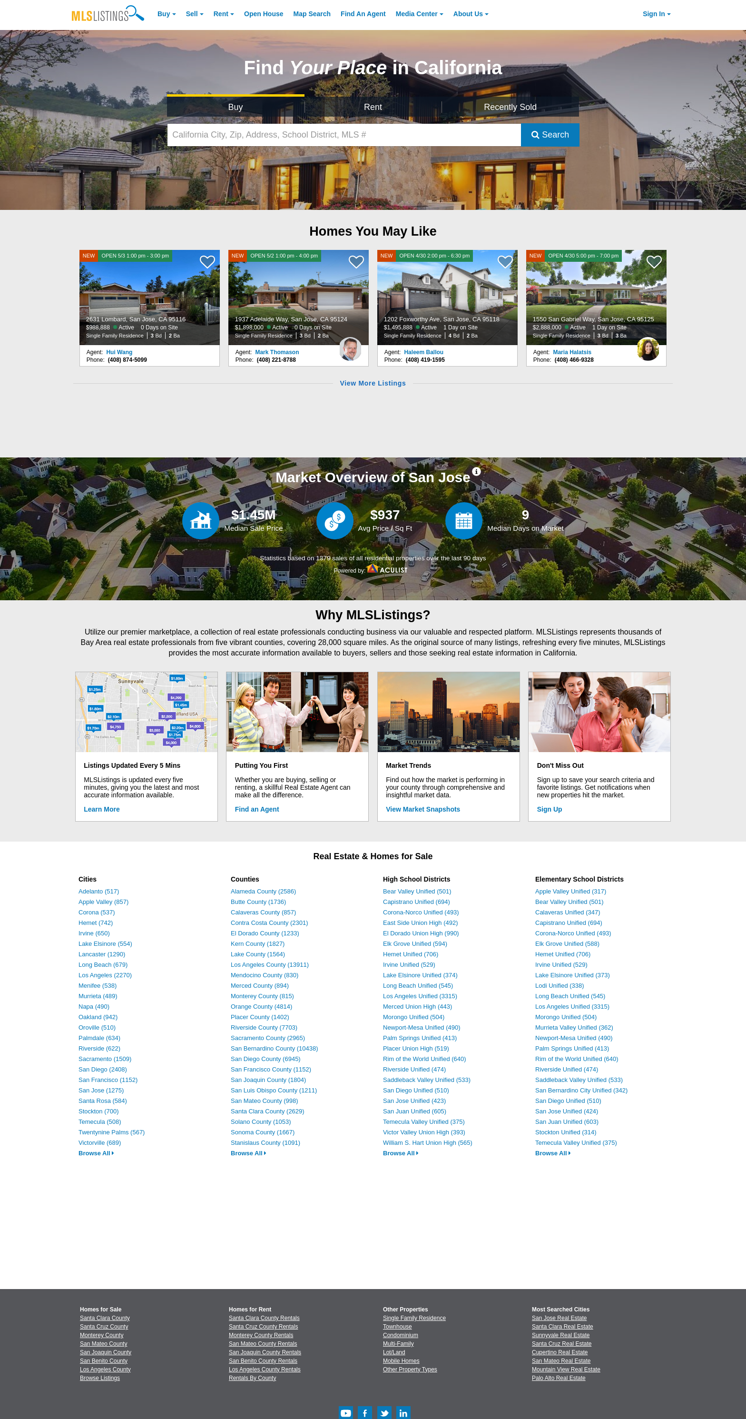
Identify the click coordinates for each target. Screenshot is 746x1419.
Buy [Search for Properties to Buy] (235, 107)
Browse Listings (100, 1378)
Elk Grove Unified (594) (415, 943)
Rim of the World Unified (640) (424, 1058)
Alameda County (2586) (263, 891)
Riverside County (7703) (264, 1027)
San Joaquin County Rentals (265, 1352)
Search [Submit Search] (550, 134)
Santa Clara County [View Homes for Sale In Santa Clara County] (105, 1318)
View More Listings (373, 383)
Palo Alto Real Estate (559, 1378)
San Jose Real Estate (559, 1318)
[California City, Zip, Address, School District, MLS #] (344, 135)
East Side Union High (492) (420, 922)
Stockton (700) (99, 1111)
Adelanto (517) (99, 891)
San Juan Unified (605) (414, 1111)
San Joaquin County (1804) (268, 1079)
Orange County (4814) (261, 1006)
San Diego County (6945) (266, 1058)
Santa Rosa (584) (103, 1100)
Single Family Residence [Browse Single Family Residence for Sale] (414, 1318)
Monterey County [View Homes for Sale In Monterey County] (101, 1335)
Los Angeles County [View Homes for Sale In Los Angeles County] (105, 1369)
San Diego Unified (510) (416, 1090)
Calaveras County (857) (263, 912)
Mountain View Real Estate (566, 1369)
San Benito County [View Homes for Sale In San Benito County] (104, 1361)
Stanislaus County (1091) (265, 1142)
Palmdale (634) (99, 1038)
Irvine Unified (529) (409, 964)
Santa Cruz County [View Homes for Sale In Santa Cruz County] (104, 1326)
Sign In (654, 14)
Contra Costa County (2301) (269, 922)
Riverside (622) (99, 1048)
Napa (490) (94, 1006)
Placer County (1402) (260, 1017)
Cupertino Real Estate (560, 1352)
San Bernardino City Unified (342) (581, 1090)
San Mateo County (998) (264, 1100)
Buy (163, 14)
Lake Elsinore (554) (105, 943)
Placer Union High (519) (416, 1048)
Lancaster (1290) (102, 954)
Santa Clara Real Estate (562, 1326)
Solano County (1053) (261, 1121)
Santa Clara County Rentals (264, 1318)
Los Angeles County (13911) (270, 964)
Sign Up (549, 809)
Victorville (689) (100, 1142)
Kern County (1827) (258, 943)
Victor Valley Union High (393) (424, 1132)
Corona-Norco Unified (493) (421, 912)
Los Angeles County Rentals (265, 1369)
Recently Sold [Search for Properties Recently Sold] (510, 107)
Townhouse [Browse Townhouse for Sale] (397, 1326)
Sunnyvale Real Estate (560, 1335)
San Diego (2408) (103, 1069)
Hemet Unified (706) (410, 954)
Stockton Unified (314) (566, 1132)
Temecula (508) (100, 1121)
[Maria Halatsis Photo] (648, 345)
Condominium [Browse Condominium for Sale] (400, 1335)
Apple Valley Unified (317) (570, 891)
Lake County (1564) (258, 954)
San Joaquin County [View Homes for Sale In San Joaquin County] (105, 1352)
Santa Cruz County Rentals (263, 1326)
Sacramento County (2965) (268, 1038)
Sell (192, 14)
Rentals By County (252, 1378)
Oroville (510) (97, 1027)
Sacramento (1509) (105, 1058)
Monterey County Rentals (261, 1335)
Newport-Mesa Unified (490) (422, 1027)
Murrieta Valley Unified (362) (574, 1027)
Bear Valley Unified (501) (417, 891)
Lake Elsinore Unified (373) (572, 975)
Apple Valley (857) (103, 901)
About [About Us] (468, 14)
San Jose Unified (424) (566, 1111)
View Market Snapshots (423, 809)
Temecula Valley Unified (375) (424, 1121)
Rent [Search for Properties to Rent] (373, 107)
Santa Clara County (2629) (267, 1111)
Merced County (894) (260, 985)
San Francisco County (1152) (271, 1069)
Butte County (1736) (258, 901)
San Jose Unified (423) (414, 1100)
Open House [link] (263, 14)
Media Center (417, 14)
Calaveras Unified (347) (567, 912)
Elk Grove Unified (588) (567, 943)
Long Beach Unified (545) (418, 985)
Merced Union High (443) (417, 1006)
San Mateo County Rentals (263, 1343)
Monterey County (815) (262, 996)
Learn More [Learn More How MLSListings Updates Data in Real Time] (101, 809)
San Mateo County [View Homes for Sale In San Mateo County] (103, 1343)
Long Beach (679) (103, 964)
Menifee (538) (98, 985)
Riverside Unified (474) (414, 1069)
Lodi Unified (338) (559, 985)
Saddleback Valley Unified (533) (427, 1079)
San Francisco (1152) (108, 1079)
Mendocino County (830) (264, 975)
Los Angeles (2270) (105, 975)
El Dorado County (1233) (265, 933)
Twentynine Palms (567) (112, 1132)
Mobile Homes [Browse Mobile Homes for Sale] (401, 1361)
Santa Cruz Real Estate (561, 1343)
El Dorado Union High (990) (421, 933)
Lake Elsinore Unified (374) (420, 975)
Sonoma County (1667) (262, 1132)
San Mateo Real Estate (561, 1361)
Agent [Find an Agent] (363, 14)
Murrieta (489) (98, 996)
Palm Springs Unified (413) (420, 1038)
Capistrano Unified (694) (416, 901)
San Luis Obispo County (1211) (274, 1090)
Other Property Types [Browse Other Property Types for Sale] (410, 1369)
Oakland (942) (98, 1017)
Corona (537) (97, 912)
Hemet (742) (96, 922)
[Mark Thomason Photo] (350, 345)
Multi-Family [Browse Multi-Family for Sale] (398, 1343)
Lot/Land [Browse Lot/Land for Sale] (394, 1352)
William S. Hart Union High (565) (427, 1142)
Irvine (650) (94, 933)
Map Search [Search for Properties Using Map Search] (312, 14)
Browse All (96, 1153)
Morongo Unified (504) (413, 1017)
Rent (221, 14)
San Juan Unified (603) (567, 1121)
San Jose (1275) (101, 1090)
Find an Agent (257, 809)
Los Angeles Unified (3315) (420, 996)
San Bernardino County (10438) (274, 1048)
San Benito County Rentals (263, 1361)
